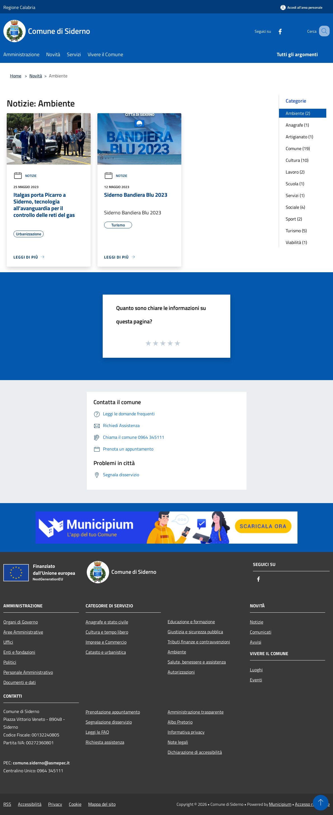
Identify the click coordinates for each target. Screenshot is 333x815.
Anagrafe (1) (297, 125)
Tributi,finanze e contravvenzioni (199, 641)
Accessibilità (29, 804)
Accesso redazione (312, 804)
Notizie (25, 175)
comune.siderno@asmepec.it (41, 762)
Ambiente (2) (298, 113)
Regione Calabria (19, 7)
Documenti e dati (19, 682)
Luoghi (256, 669)
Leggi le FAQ (97, 732)
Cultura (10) (297, 160)
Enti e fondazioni (19, 652)
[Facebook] (273, 31)
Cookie (75, 804)
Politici (9, 662)
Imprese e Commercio (106, 642)
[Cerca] (323, 31)
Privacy (55, 804)
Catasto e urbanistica (106, 652)
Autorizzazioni (181, 672)
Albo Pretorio (180, 722)
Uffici (8, 642)
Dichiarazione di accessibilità (195, 752)
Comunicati (260, 632)
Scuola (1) (295, 183)
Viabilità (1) (296, 242)
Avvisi (255, 642)
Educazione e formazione (191, 621)
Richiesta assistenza (105, 742)
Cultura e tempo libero (107, 632)
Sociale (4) (295, 207)
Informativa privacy (186, 732)
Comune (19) (298, 148)
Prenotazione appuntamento (113, 712)
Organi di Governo (20, 622)
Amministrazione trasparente (196, 712)
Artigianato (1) (299, 136)
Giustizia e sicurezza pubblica (195, 631)
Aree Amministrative (23, 632)
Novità (35, 75)
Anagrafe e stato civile (107, 622)
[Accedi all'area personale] (301, 7)
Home (15, 75)
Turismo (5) (296, 230)
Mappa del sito (102, 804)
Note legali (178, 742)
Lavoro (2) (295, 172)
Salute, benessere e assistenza (197, 661)
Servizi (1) (295, 195)
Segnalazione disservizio (109, 722)
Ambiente (177, 651)
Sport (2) (294, 218)
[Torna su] (321, 803)
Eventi (256, 679)
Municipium (280, 804)
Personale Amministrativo (28, 672)
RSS (7, 804)
